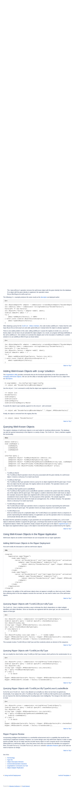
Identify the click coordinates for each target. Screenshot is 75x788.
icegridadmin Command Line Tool (17, 766)
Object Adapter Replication (15, 768)
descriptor (44, 297)
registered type (63, 524)
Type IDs (10, 760)
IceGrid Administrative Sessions (17, 764)
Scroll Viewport (26, 786)
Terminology (11, 758)
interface (30, 326)
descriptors (9, 378)
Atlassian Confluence (14, 786)
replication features (52, 745)
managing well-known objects (12, 376)
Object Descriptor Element (15, 762)
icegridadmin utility (11, 374)
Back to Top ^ (68, 365)
